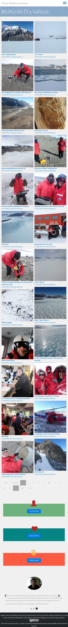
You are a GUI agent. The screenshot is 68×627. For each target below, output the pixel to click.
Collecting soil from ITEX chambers (14, 474)
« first (5, 483)
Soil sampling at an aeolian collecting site (16, 92)
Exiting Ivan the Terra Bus (43, 244)
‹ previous (15, 483)
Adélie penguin (7, 322)
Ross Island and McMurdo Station (46, 92)
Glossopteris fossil (41, 130)
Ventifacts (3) (39, 472)
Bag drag (5, 436)
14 (10, 488)
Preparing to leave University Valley (47, 434)
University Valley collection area (13, 130)
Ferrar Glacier (39, 282)
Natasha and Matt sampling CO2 (45, 168)
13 (4, 488)
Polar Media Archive (15, 3)
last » (30, 488)
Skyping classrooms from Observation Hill (49, 206)
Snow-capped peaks (9, 54)
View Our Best (34, 536)
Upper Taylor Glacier (41, 320)
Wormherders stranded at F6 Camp (46, 396)
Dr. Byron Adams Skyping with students (15, 206)
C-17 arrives (38, 54)
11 (55, 483)
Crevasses (5, 244)
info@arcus (44, 618)
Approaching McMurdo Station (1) (13, 168)
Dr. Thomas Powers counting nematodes (16, 398)
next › (22, 488)
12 (60, 483)
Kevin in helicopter (8, 360)
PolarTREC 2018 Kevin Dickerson (13, 57)
